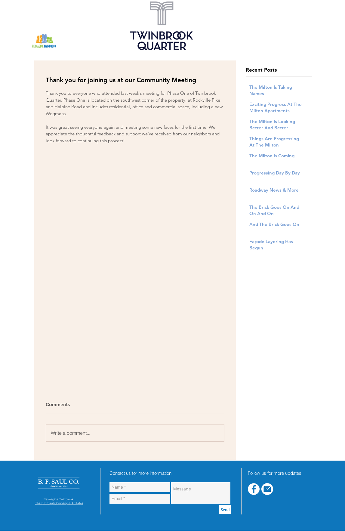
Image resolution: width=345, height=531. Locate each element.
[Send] (225, 509)
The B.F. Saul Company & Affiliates (59, 503)
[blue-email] (267, 489)
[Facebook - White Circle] (254, 489)
